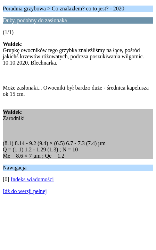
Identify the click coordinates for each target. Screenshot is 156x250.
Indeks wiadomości (32, 179)
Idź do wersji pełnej (25, 191)
